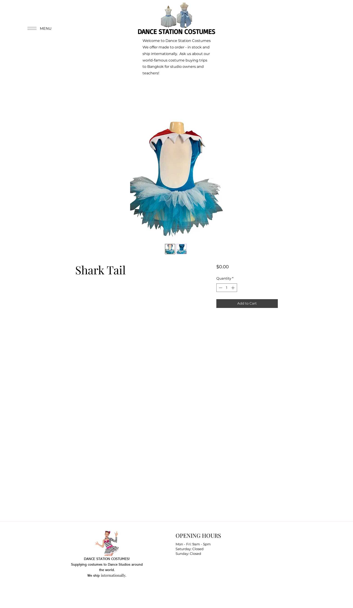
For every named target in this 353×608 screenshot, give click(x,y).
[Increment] (233, 288)
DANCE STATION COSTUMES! (107, 559)
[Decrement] (220, 288)
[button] (39, 28)
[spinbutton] (226, 288)
